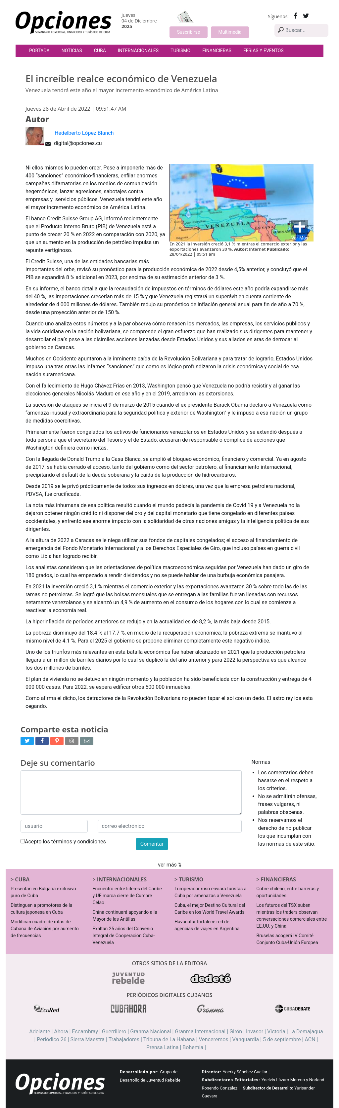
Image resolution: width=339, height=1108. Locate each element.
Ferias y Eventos (263, 50)
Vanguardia (245, 1039)
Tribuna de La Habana (169, 1039)
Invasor (254, 1031)
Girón (235, 1031)
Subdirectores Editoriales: (231, 1079)
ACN (310, 1039)
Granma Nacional (150, 1031)
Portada (39, 50)
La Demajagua (306, 1031)
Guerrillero (114, 1031)
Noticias (72, 50)
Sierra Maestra (87, 1039)
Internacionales (138, 50)
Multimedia (230, 32)
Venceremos (213, 1039)
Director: (211, 1071)
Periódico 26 (51, 1039)
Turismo (180, 50)
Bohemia (192, 1047)
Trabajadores (124, 1039)
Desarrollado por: (139, 1071)
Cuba (100, 50)
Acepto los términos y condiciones (63, 841)
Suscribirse (188, 32)
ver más (169, 865)
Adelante (39, 1031)
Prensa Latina (162, 1047)
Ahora (61, 1031)
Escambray (85, 1031)
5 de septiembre (282, 1039)
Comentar (152, 844)
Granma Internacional (200, 1031)
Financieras (216, 50)
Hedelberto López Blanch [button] (84, 133)
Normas (261, 762)
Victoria (276, 1031)
